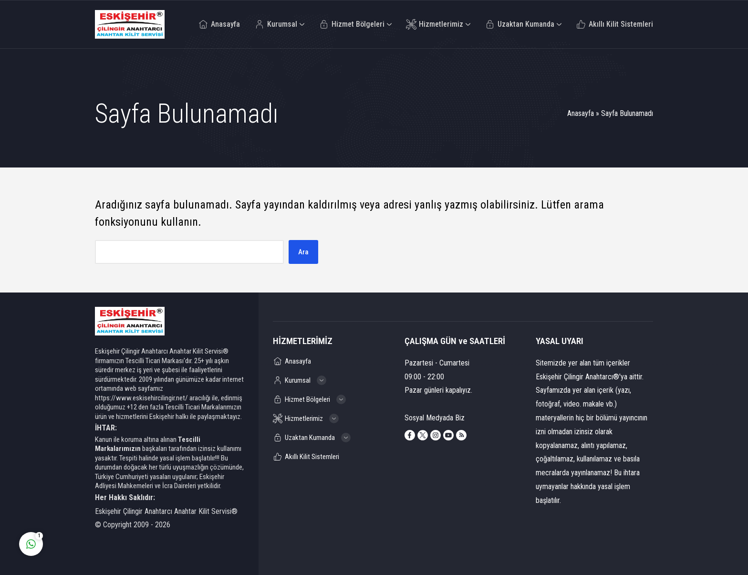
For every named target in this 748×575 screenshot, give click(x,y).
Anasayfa (580, 113)
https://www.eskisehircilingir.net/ (141, 398)
